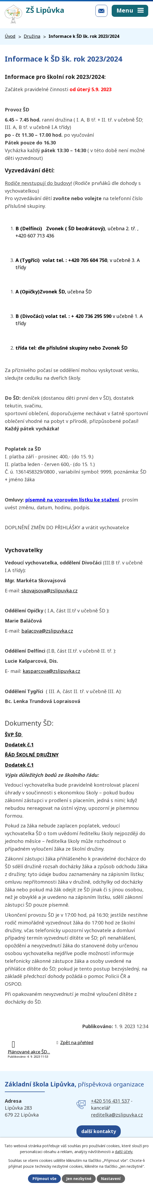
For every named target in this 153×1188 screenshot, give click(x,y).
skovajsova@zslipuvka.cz (49, 590)
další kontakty (98, 1131)
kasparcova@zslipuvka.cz (51, 671)
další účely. (124, 1151)
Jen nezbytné (78, 1178)
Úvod (10, 36)
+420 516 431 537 (110, 1101)
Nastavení (111, 1178)
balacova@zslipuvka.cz (47, 631)
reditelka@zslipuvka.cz (117, 1115)
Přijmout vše (44, 1178)
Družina (32, 36)
